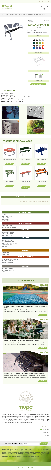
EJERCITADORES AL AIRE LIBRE (10, 259)
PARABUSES (5, 246)
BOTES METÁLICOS (7, 225)
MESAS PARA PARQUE (7, 233)
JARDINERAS (5, 219)
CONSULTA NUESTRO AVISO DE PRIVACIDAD (25, 458)
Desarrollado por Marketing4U (25, 467)
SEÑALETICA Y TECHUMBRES (9, 243)
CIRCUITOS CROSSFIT (7, 260)
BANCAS (4, 214)
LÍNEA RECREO (6, 252)
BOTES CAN (5, 271)
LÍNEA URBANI (5, 254)
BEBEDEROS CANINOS (8, 270)
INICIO (3, 14)
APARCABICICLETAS (7, 240)
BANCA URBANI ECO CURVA (25, 183)
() (44, 9)
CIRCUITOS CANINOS (7, 268)
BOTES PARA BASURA (7, 216)
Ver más (9, 163)
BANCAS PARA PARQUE (8, 232)
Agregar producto (38, 84)
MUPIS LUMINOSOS (7, 244)
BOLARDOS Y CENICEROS (8, 241)
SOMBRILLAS (5, 220)
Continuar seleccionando (30, 21)
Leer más (43, 381)
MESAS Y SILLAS (6, 217)
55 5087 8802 (46, 435)
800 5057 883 (46, 429)
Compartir (46, 20)
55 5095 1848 (46, 432)
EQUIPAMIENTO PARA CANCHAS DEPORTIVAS (14, 264)
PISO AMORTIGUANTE (7, 262)
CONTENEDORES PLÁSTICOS (9, 227)
